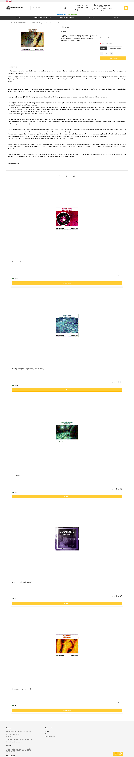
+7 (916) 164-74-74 (81, 7)
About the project (50, 726)
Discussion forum (13, 163)
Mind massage (18, 260)
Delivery (47, 724)
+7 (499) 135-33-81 (81, 5)
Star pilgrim (17, 470)
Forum (47, 722)
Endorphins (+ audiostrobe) (22, 679)
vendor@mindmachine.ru (81, 10)
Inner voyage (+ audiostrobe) (23, 575)
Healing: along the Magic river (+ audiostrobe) (29, 365)
